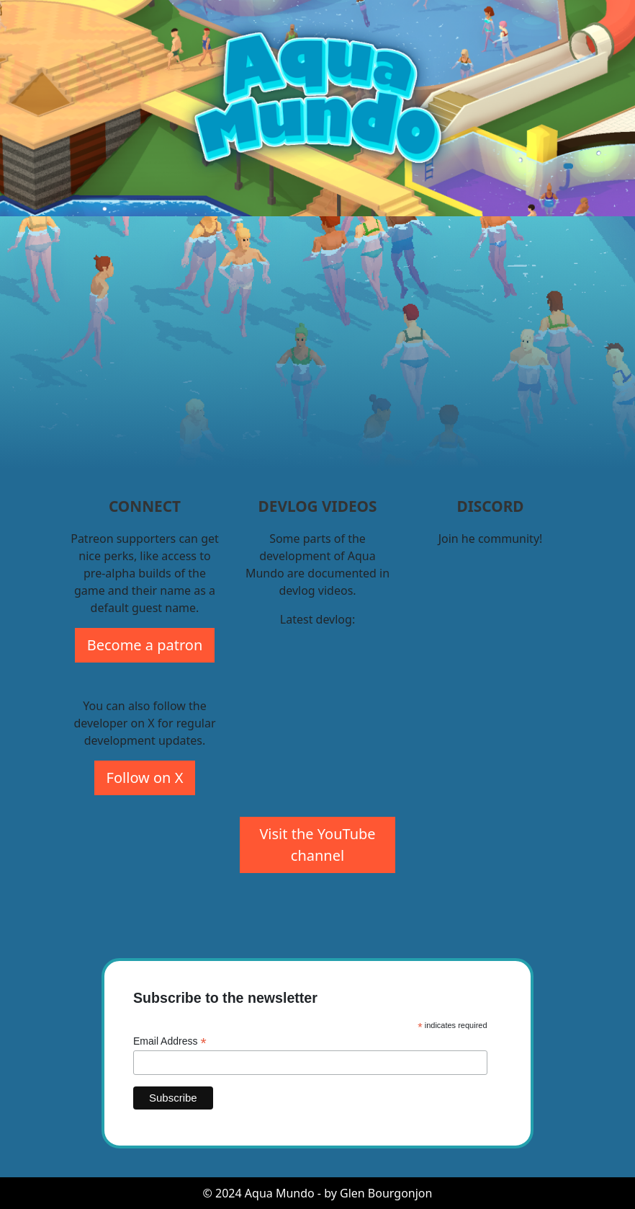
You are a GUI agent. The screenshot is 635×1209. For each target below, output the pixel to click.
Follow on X (145, 777)
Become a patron (145, 645)
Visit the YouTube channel (317, 844)
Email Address (170, 1041)
